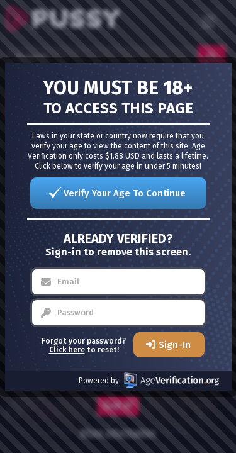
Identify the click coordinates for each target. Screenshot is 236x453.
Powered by (149, 380)
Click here (67, 349)
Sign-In (175, 344)
